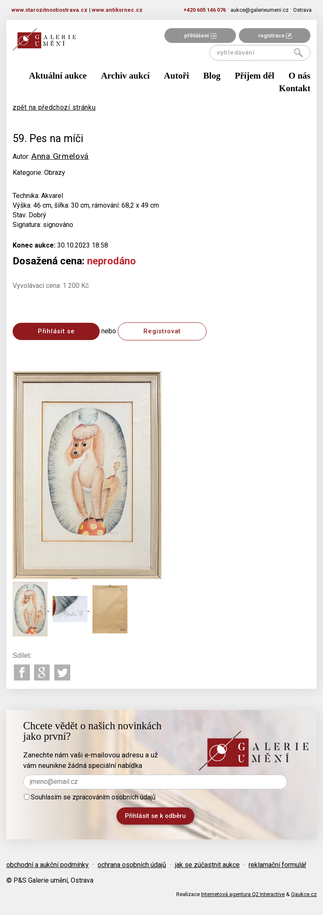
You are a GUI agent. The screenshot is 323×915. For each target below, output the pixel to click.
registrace (274, 35)
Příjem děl (254, 76)
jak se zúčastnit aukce (207, 865)
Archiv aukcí (125, 76)
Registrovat (162, 331)
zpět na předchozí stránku (54, 107)
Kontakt (294, 88)
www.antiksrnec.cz (117, 10)
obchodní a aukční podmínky (47, 865)
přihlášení (200, 35)
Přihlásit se (56, 331)
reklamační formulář (277, 865)
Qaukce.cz (304, 894)
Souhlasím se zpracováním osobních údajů (90, 797)
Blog (211, 76)
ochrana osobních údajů (132, 865)
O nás (299, 76)
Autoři (176, 76)
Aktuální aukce (58, 76)
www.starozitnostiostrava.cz (49, 10)
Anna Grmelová (60, 156)
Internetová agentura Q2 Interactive (243, 894)
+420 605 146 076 (204, 10)
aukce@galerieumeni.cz (259, 10)
